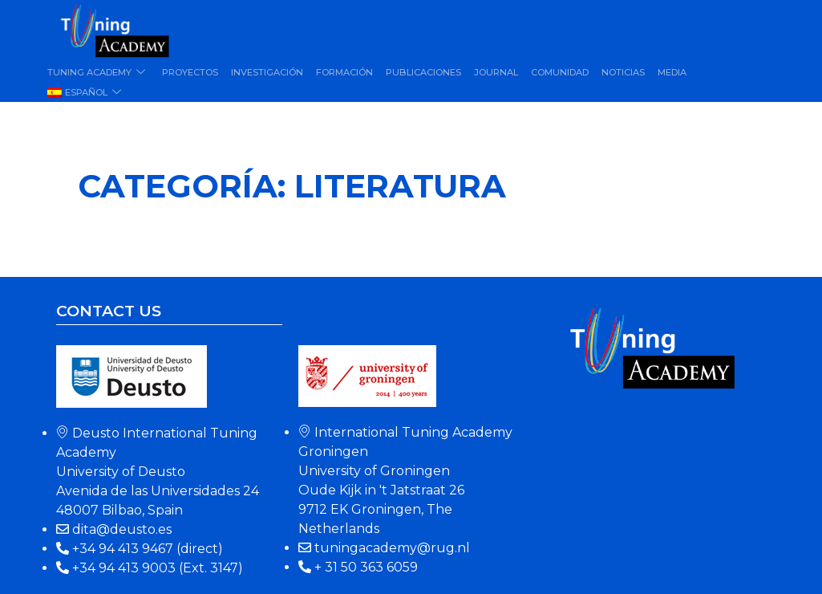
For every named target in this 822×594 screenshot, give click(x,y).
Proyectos (190, 72)
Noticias (623, 72)
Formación (344, 72)
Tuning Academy (98, 72)
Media (672, 72)
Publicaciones (423, 72)
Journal (496, 72)
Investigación (267, 72)
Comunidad (560, 72)
